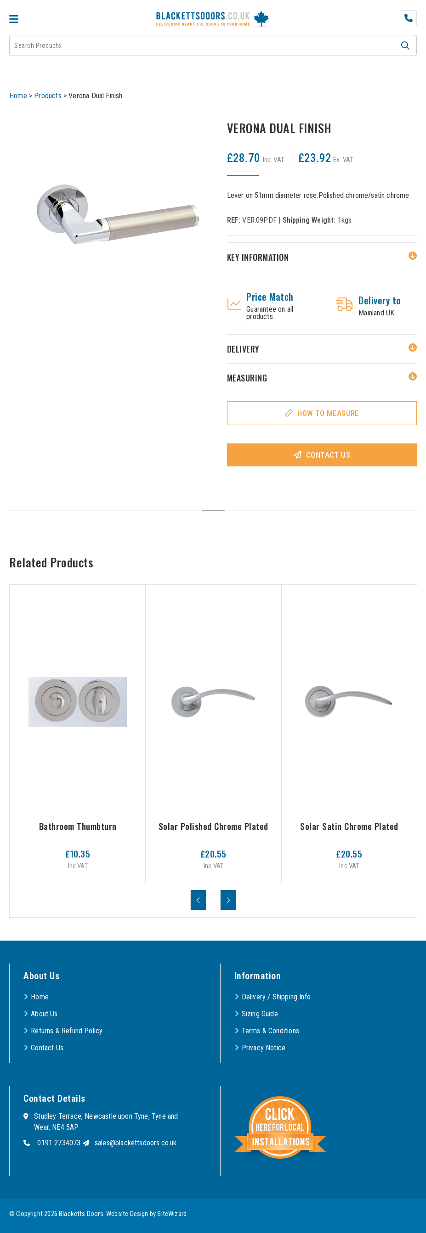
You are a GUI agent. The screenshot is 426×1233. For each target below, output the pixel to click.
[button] (405, 45)
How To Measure (328, 413)
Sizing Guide (260, 1013)
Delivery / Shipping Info (276, 996)
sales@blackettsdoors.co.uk (136, 1142)
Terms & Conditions (270, 1030)
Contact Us (328, 455)
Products (47, 95)
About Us (44, 1013)
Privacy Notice (264, 1047)
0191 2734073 (58, 1142)
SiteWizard (172, 1214)
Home (18, 95)
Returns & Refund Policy (66, 1030)
